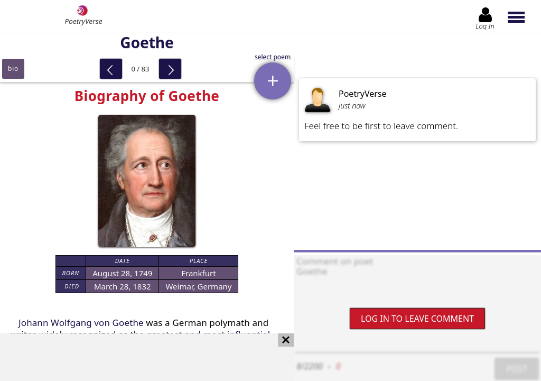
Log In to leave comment (417, 318)
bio (13, 68)
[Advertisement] (136, 357)
